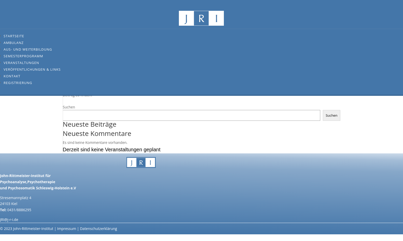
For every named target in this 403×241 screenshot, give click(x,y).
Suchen (69, 107)
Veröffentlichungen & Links (32, 69)
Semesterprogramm (23, 56)
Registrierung (18, 82)
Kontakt (12, 76)
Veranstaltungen (21, 62)
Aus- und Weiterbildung (28, 49)
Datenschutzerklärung (98, 228)
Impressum (66, 228)
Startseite (14, 36)
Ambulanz (14, 42)
